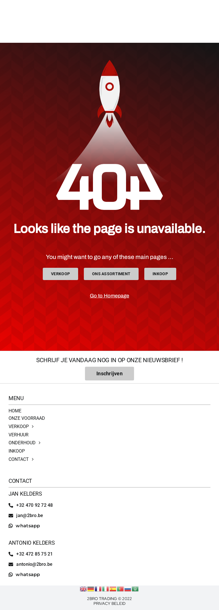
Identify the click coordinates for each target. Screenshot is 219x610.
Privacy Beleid (110, 603)
